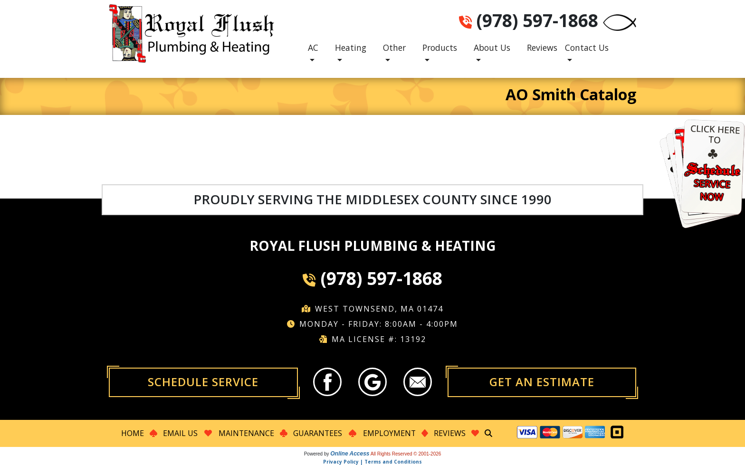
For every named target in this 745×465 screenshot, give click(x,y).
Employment (389, 433)
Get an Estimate (541, 381)
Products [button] (439, 47)
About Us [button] (492, 47)
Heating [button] (350, 47)
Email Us (179, 433)
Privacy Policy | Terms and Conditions (372, 461)
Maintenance (246, 433)
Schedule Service (203, 381)
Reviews (542, 47)
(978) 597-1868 (537, 20)
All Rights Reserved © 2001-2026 (406, 453)
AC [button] (313, 47)
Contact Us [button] (587, 47)
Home (131, 433)
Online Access (349, 453)
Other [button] (394, 47)
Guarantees (317, 433)
